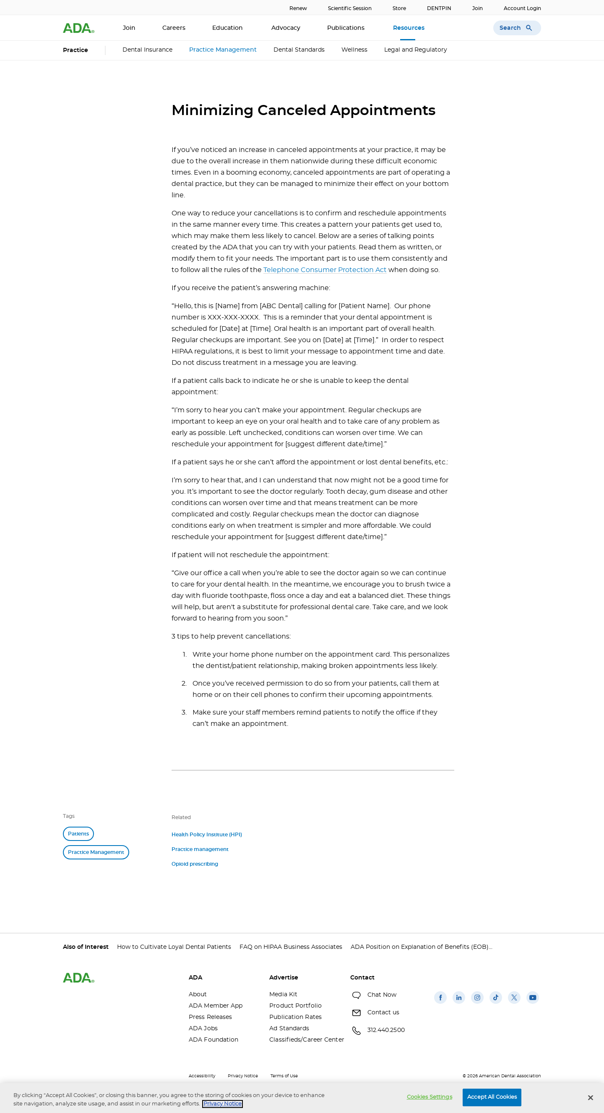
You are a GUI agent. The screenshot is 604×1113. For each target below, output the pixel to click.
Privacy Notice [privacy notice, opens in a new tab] (222, 1104)
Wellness (354, 50)
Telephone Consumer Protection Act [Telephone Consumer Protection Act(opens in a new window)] (325, 270)
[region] (302, 1098)
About (198, 995)
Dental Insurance (147, 50)
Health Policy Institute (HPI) (207, 834)
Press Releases (210, 1017)
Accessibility (202, 1076)
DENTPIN (439, 8)
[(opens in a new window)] (440, 1003)
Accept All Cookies (492, 1097)
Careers (173, 28)
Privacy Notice (243, 1076)
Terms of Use (284, 1076)
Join (477, 8)
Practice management (200, 849)
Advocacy (285, 28)
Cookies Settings (429, 1097)
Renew (298, 8)
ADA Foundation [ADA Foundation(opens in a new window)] (213, 1040)
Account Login (522, 8)
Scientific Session (350, 8)
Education (228, 28)
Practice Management (223, 50)
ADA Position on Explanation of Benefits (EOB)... (421, 947)
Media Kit (283, 995)
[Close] (590, 1097)
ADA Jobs (203, 1029)
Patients (78, 833)
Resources (409, 28)
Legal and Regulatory (415, 50)
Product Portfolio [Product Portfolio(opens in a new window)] (295, 1006)
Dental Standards (299, 50)
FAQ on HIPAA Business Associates (291, 947)
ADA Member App (215, 1006)
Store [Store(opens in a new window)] (399, 8)
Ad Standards (289, 1029)
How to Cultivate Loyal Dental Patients (174, 947)
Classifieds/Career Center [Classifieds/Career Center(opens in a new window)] (303, 1040)
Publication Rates (295, 1017)
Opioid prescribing (195, 864)
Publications (346, 28)
